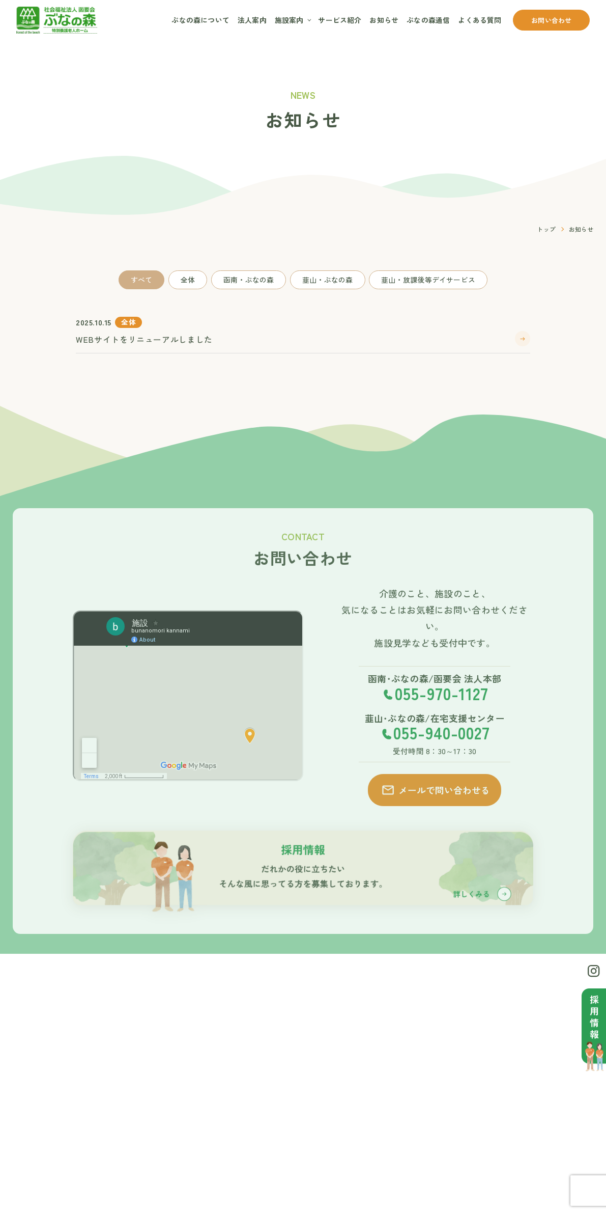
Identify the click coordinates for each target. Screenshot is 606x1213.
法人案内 (252, 20)
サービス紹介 (339, 20)
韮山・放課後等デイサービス (428, 279)
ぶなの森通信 (428, 20)
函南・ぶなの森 (248, 279)
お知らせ (383, 20)
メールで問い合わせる (435, 806)
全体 (188, 279)
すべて (142, 279)
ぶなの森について (200, 20)
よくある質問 (479, 20)
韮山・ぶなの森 (327, 279)
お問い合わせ (551, 20)
